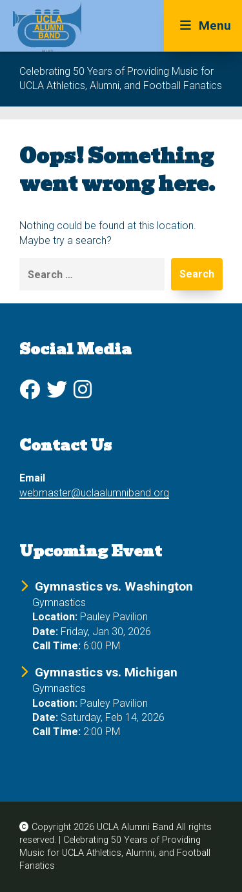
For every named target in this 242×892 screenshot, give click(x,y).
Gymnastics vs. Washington (114, 586)
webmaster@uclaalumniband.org (94, 493)
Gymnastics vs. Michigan (106, 672)
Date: (45, 631)
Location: (54, 617)
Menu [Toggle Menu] (203, 25)
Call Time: (56, 646)
